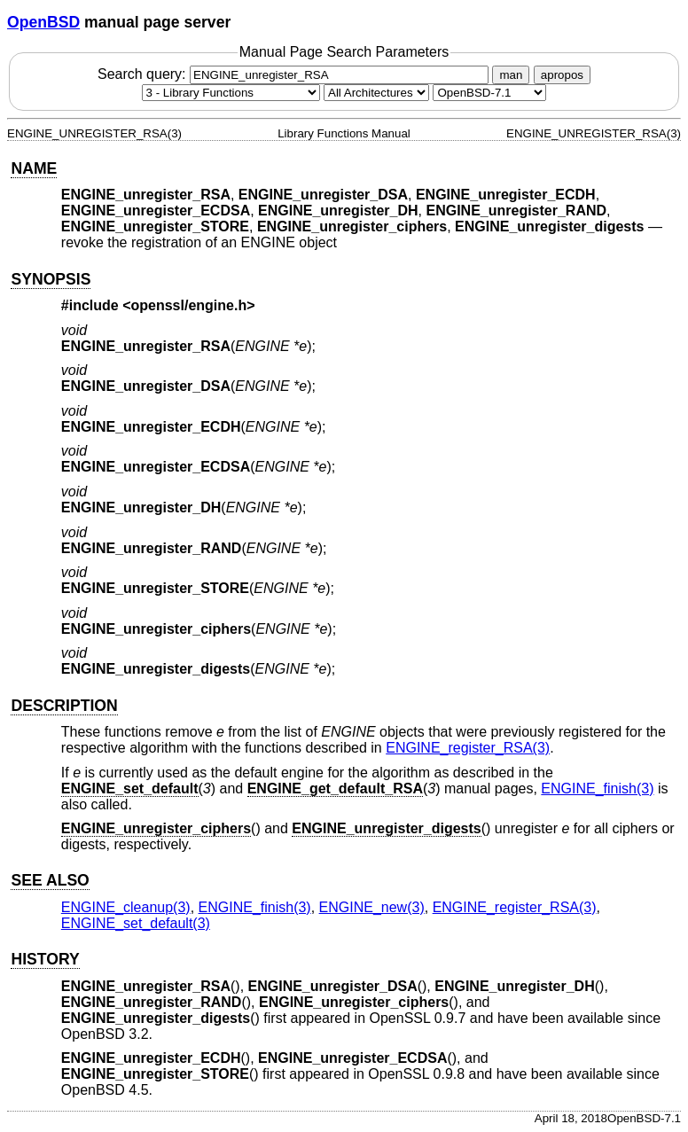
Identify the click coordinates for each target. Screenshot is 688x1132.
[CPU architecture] (376, 92)
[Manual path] (489, 92)
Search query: (295, 74)
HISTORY (45, 959)
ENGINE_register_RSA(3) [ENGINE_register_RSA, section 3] (468, 747)
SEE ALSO (50, 880)
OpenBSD (43, 22)
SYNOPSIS (50, 279)
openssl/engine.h (189, 305)
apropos (562, 75)
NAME (34, 168)
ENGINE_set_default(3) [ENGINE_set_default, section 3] (135, 923)
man (510, 75)
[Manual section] (231, 92)
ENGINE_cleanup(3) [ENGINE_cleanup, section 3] (126, 907)
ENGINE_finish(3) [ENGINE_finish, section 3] (597, 788)
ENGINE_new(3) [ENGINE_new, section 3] (372, 907)
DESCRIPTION (64, 705)
